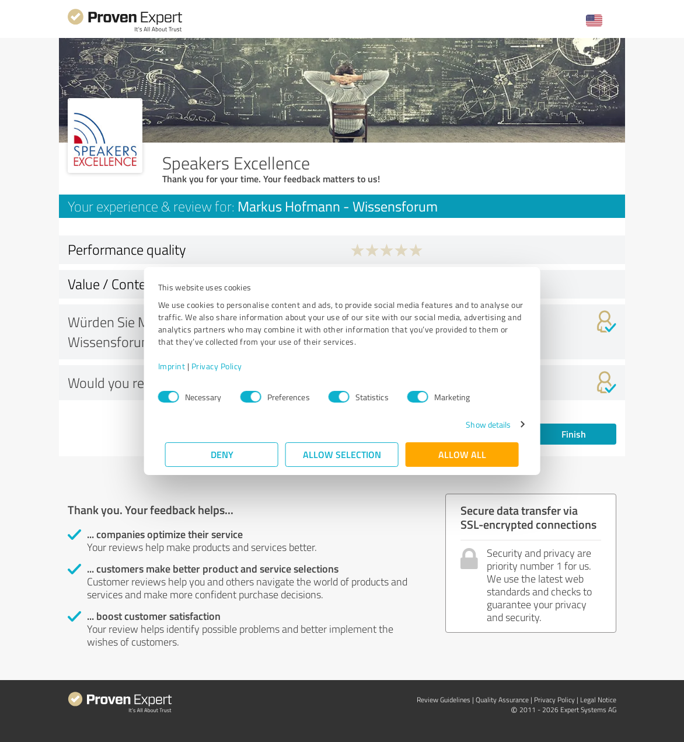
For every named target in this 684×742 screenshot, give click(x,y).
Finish (573, 434)
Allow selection (342, 454)
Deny (222, 454)
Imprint (179, 366)
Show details (481, 424)
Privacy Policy (223, 366)
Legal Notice (598, 700)
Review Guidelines (443, 700)
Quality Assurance (502, 700)
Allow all (462, 454)
